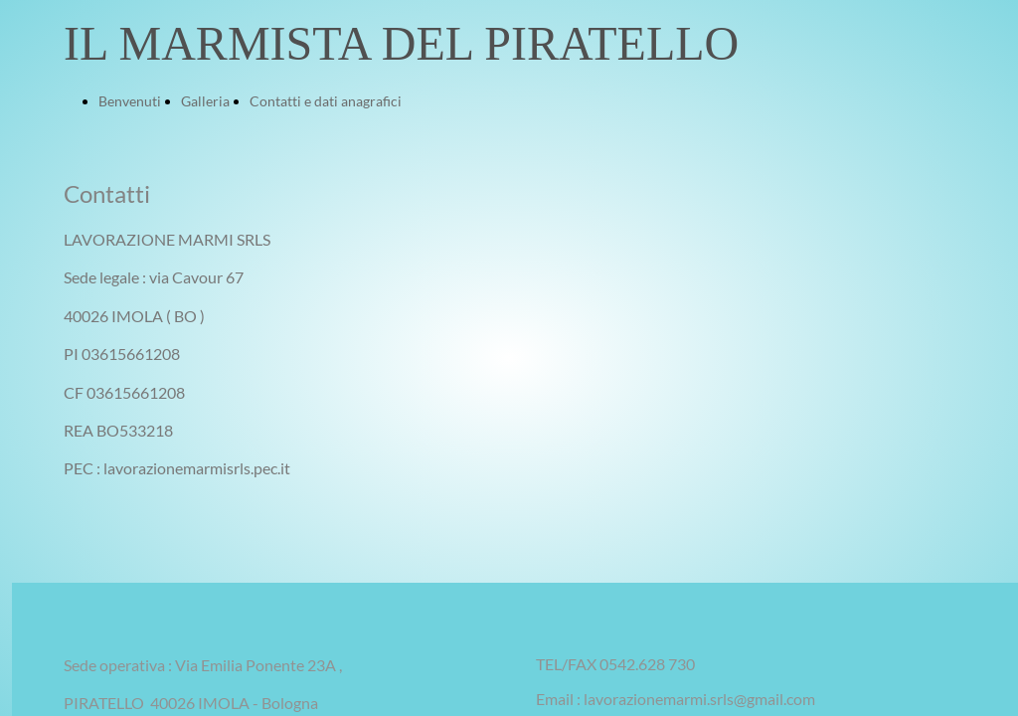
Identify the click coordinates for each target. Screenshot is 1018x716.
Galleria (205, 100)
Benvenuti (129, 100)
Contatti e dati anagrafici (326, 100)
